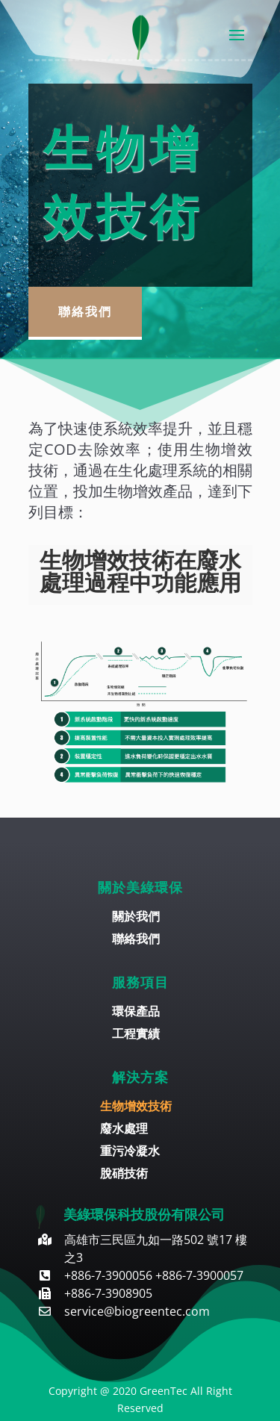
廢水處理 (124, 1130)
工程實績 (136, 1035)
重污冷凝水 (130, 1152)
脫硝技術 (124, 1174)
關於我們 (136, 917)
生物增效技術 (136, 1107)
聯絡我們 (85, 311)
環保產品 (136, 1012)
